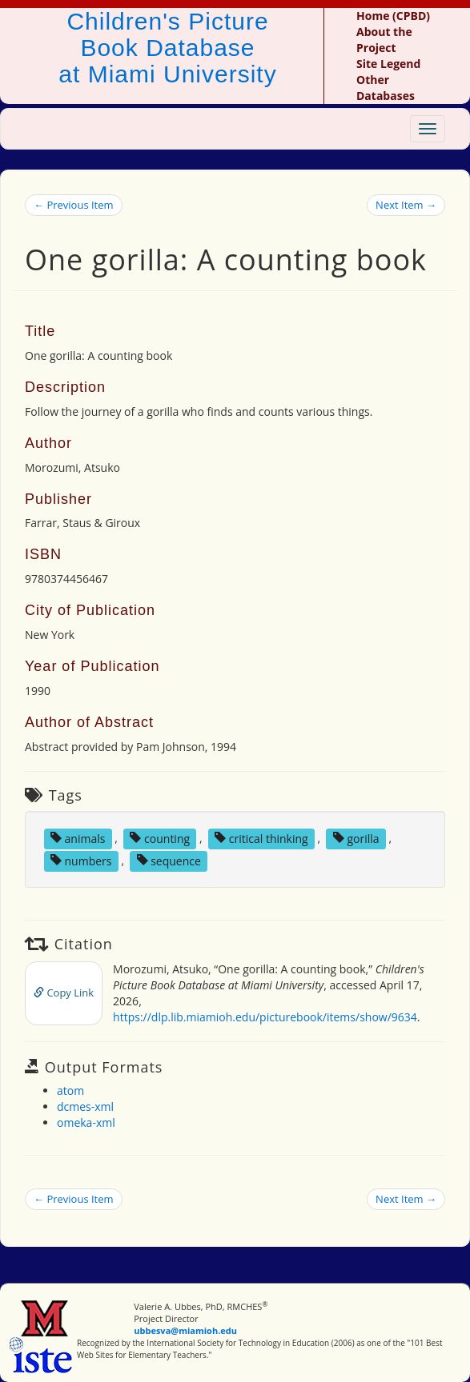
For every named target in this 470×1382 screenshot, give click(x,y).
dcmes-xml (85, 1106)
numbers (81, 860)
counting (160, 837)
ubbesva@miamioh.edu (185, 1330)
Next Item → (406, 205)
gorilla (356, 837)
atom (70, 1090)
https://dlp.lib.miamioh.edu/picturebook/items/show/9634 (265, 1017)
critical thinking (261, 837)
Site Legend (388, 63)
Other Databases (385, 87)
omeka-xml (86, 1122)
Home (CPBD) (393, 15)
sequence (169, 860)
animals (78, 837)
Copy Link (64, 992)
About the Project (384, 39)
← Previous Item (74, 205)
